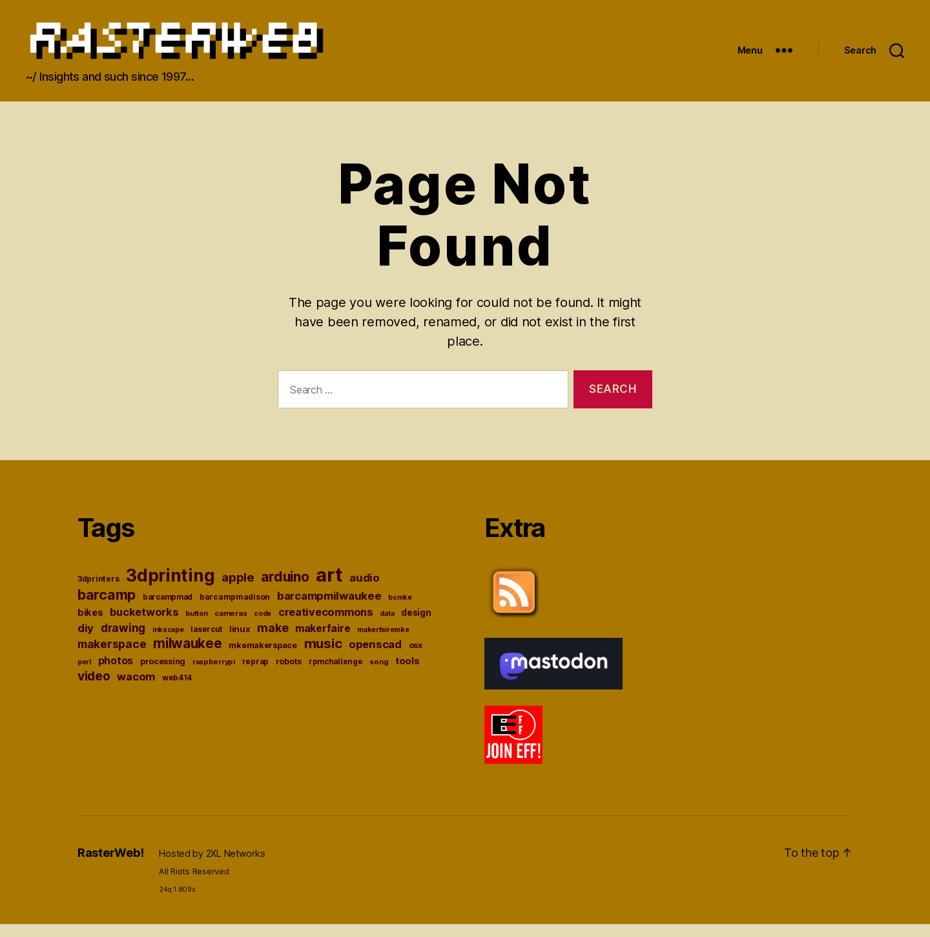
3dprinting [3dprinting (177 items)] (170, 588)
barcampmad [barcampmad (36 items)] (167, 610)
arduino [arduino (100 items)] (285, 590)
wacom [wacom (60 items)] (136, 689)
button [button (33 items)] (196, 626)
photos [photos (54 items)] (115, 674)
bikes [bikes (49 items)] (90, 625)
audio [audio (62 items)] (364, 590)
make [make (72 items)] (272, 640)
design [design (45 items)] (416, 625)
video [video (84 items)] (94, 689)
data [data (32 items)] (387, 626)
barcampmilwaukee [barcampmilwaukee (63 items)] (329, 608)
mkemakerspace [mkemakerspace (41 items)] (263, 658)
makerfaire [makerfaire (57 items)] (322, 641)
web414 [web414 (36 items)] (177, 690)
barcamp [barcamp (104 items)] (107, 607)
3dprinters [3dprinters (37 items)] (98, 591)
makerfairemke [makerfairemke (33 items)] (383, 642)
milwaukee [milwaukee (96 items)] (187, 656)
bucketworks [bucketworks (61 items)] (144, 624)
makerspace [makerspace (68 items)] (112, 657)
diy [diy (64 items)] (86, 641)
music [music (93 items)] (323, 656)
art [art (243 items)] (329, 587)
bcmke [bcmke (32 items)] (400, 610)
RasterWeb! (110, 865)
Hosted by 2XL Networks (212, 866)
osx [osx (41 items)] (415, 658)
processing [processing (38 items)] (162, 674)
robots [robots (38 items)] (289, 674)
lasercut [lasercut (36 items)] (206, 642)
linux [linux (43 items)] (240, 642)
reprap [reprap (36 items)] (255, 674)
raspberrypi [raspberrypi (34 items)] (213, 674)
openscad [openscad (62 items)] (375, 657)
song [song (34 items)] (378, 674)
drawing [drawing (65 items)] (123, 640)
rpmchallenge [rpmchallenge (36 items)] (336, 674)
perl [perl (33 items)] (84, 674)
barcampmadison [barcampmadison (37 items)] (235, 610)
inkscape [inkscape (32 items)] (168, 642)
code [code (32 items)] (262, 626)
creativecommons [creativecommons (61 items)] (325, 624)
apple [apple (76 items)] (238, 590)
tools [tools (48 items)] (407, 673)
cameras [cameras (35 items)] (230, 626)
